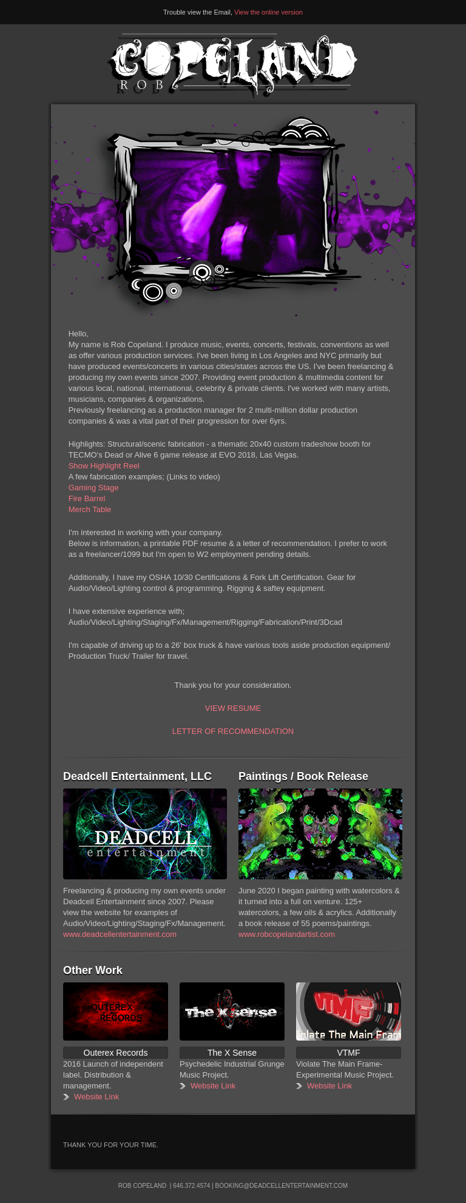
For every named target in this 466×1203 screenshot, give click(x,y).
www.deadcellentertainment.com (120, 934)
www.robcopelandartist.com (286, 934)
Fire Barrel (87, 498)
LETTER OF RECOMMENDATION (233, 731)
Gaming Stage (94, 487)
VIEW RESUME (233, 708)
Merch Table (90, 509)
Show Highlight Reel (104, 465)
